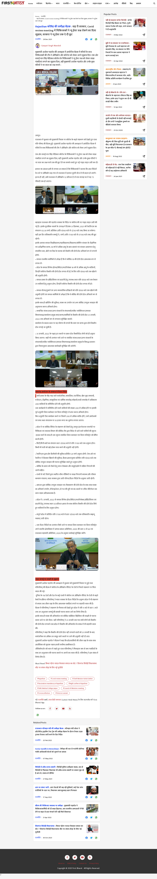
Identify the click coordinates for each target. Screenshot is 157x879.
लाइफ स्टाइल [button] (97, 3)
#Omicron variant (61, 693)
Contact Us (83, 866)
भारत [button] (57, 3)
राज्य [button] (107, 3)
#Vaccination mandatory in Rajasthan (50, 683)
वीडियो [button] (124, 3)
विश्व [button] (131, 3)
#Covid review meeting (59, 679)
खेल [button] (87, 3)
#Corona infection (43, 693)
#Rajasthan (41, 679)
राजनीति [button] (66, 3)
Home (30, 3)
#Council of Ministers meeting (73, 688)
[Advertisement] (66, 114)
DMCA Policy (71, 866)
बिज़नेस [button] (49, 3)
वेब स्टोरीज (77, 3)
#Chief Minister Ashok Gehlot (82, 679)
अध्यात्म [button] (138, 3)
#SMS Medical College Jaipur (47, 688)
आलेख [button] (116, 3)
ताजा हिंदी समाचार (54, 700)
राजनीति (43, 16)
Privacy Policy (94, 866)
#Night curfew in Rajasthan (78, 683)
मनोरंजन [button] (39, 3)
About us (61, 866)
